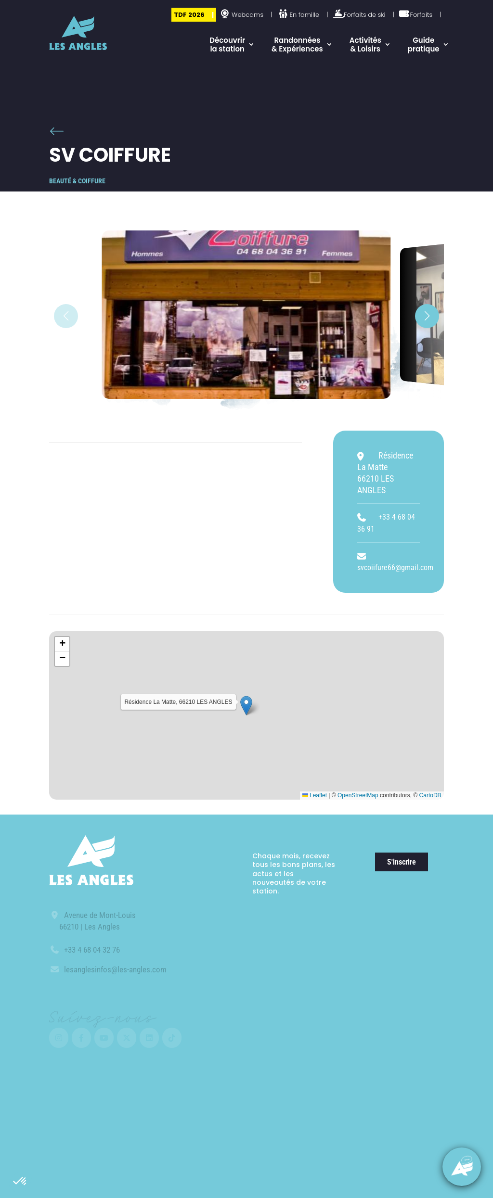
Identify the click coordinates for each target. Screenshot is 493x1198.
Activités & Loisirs (365, 44)
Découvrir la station (227, 44)
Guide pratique (424, 44)
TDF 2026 (189, 14)
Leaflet (314, 795)
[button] (20, 1181)
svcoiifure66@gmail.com (395, 567)
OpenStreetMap (357, 795)
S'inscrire (401, 862)
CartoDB (430, 795)
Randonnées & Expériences (297, 44)
